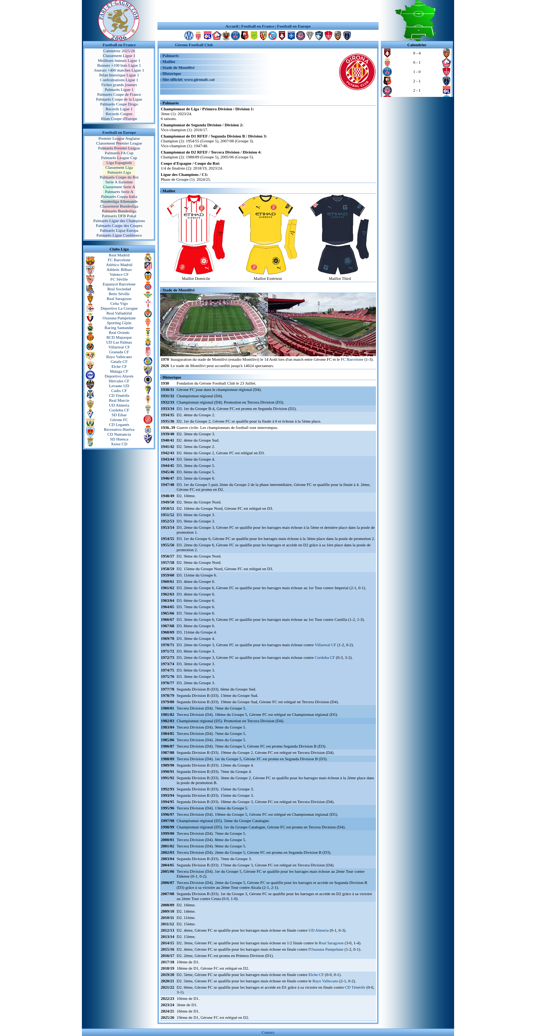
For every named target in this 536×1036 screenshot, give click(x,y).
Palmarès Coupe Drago (119, 104)
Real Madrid (119, 255)
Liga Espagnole (119, 162)
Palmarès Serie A (119, 191)
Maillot (168, 61)
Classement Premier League (119, 143)
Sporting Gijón (119, 322)
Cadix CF (119, 390)
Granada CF (119, 352)
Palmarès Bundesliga (119, 211)
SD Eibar (119, 415)
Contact (268, 1032)
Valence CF (118, 274)
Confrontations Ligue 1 (119, 80)
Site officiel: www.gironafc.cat (188, 79)
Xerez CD (119, 444)
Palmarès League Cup (119, 157)
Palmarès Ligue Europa (119, 230)
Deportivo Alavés (119, 376)
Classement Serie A (119, 186)
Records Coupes (119, 113)
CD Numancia (119, 434)
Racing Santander (119, 327)
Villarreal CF (119, 347)
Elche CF (119, 366)
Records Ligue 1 (119, 109)
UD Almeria (119, 405)
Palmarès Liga (119, 172)
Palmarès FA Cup (119, 153)
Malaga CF (119, 371)
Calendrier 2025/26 (119, 50)
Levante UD (119, 385)
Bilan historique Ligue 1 (119, 75)
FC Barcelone (119, 260)
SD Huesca (119, 439)
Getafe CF (119, 361)
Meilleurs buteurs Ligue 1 (119, 60)
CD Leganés (119, 424)
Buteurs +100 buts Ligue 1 (119, 65)
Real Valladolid (119, 313)
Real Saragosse (119, 298)
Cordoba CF (119, 410)
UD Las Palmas (119, 342)
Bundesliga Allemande (119, 201)
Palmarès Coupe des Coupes (119, 225)
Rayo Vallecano (119, 356)
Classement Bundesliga (119, 206)
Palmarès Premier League (119, 148)
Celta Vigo (119, 303)
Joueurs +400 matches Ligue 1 (119, 70)
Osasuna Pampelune (119, 318)
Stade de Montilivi (178, 67)
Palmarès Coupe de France (119, 94)
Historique (171, 73)
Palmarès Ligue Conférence (119, 235)
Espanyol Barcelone (119, 284)
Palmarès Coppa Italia (119, 196)
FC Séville (119, 279)
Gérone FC (119, 419)
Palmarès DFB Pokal (119, 216)
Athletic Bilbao (119, 269)
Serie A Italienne (119, 182)
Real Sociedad (119, 289)
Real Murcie (119, 400)
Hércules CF (119, 381)
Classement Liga (119, 167)
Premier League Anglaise (119, 138)
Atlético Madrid (119, 264)
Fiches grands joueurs (119, 84)
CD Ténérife (119, 395)
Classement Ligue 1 (119, 55)
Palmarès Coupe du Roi (119, 177)
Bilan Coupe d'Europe (119, 118)
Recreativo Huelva (119, 429)
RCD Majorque (119, 337)
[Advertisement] (268, 11)
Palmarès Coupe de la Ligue (119, 99)
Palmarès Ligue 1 (119, 89)
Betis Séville (119, 293)
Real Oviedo (119, 332)
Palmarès (170, 55)
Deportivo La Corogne (119, 308)
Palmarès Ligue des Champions (119, 220)
